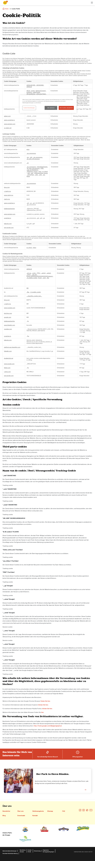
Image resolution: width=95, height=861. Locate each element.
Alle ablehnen (51, 108)
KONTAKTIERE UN (78, 851)
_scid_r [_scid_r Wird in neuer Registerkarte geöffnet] (34, 273)
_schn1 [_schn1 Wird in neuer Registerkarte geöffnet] (29, 275)
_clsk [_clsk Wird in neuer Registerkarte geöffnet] (36, 175)
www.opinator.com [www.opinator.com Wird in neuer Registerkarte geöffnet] (9, 124)
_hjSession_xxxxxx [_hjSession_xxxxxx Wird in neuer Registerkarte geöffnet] (32, 171)
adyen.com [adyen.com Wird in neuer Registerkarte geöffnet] (7, 116)
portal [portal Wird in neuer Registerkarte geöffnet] (33, 91)
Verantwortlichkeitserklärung (10, 853)
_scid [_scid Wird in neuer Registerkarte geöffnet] (44, 278)
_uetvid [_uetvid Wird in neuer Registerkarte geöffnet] (43, 273)
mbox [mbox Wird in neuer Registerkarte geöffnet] (28, 176)
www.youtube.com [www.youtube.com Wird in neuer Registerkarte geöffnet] (9, 308)
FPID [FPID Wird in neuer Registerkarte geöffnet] (42, 168)
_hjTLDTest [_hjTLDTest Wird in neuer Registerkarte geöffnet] (30, 175)
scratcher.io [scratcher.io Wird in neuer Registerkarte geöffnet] (7, 218)
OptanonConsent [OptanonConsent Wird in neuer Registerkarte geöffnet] (41, 91)
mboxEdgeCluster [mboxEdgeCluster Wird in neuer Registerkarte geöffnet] (42, 167)
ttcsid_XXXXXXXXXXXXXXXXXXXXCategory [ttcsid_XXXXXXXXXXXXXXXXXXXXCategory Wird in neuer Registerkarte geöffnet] (40, 276)
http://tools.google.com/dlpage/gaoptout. (48, 726)
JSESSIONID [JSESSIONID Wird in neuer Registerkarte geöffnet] (40, 85)
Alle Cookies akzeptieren (66, 108)
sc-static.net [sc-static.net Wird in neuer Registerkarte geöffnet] (7, 128)
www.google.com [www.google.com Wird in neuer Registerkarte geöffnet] (9, 364)
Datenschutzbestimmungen (10, 851)
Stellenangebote (38, 811)
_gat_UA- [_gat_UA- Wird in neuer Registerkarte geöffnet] (34, 275)
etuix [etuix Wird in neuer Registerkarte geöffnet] (28, 149)
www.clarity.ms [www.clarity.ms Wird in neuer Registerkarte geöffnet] (8, 195)
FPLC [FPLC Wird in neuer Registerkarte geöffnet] (38, 273)
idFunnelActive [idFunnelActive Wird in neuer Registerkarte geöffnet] (31, 94)
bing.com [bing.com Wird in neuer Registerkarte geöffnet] (7, 187)
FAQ (63, 811)
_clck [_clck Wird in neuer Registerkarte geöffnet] (40, 175)
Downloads (21, 815)
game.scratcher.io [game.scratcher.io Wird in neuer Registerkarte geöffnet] (9, 120)
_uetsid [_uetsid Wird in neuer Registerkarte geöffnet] (48, 273)
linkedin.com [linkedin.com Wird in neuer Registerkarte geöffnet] (8, 351)
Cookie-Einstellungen (29, 108)
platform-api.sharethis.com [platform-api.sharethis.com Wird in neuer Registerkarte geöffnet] (12, 347)
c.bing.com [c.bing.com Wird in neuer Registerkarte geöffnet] (7, 372)
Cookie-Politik (30, 850)
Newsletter (6, 811)
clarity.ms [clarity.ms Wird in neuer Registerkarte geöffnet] (7, 199)
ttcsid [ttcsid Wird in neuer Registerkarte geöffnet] (40, 278)
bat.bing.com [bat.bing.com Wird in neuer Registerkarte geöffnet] (8, 313)
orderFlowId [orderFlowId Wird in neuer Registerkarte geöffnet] (36, 92)
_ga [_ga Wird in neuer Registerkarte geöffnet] (28, 157)
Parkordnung (37, 851)
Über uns (20, 811)
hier (42, 712)
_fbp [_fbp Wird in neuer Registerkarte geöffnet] (47, 278)
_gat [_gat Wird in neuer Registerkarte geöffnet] (32, 173)
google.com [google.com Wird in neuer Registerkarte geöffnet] (7, 317)
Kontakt (35, 815)
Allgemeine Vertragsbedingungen (48, 850)
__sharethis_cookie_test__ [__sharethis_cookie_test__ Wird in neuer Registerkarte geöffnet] (34, 296)
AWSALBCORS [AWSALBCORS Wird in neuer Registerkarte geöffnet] (31, 85)
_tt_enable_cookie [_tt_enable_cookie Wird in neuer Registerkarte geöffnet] (32, 278)
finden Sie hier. (45, 701)
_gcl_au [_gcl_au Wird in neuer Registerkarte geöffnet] (29, 273)
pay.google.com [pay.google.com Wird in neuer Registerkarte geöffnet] (9, 227)
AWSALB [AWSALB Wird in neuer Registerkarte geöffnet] (29, 87)
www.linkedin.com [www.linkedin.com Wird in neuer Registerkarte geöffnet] (9, 325)
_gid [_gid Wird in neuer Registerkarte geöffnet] (31, 157)
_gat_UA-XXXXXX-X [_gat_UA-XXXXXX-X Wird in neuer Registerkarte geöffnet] (32, 170)
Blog (4, 815)
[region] (48, 104)
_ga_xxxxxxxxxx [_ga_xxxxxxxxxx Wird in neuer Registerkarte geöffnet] (31, 153)
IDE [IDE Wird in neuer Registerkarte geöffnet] (28, 288)
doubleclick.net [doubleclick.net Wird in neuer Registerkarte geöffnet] (8, 358)
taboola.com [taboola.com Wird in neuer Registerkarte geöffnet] (8, 223)
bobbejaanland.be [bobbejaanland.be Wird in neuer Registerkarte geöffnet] (9, 209)
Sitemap (50, 811)
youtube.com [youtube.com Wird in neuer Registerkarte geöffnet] (8, 329)
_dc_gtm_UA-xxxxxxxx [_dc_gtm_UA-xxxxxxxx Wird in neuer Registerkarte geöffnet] (33, 159)
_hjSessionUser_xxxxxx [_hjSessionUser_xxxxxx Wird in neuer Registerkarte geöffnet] (41, 173)
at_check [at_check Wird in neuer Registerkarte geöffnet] (45, 171)
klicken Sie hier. (43, 705)
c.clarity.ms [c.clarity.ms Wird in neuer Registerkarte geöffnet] (7, 191)
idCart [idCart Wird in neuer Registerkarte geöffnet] (28, 91)
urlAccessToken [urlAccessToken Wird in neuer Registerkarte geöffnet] (41, 94)
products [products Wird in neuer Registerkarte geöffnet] (29, 92)
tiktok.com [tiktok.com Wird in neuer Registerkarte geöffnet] (7, 368)
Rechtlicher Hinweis (23, 850)
